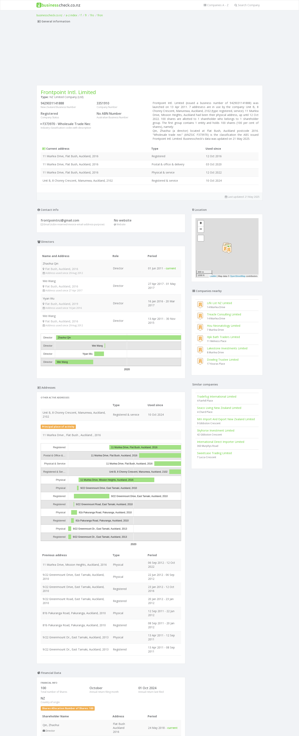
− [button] (200, 229)
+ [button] (200, 223)
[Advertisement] (150, 55)
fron (100, 15)
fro (92, 15)
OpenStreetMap (237, 276)
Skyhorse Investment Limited (215, 430)
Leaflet (213, 276)
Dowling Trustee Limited (222, 359)
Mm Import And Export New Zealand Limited (226, 419)
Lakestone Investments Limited (227, 348)
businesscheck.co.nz (49, 15)
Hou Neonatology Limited (223, 326)
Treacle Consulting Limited (224, 314)
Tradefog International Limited (216, 396)
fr (86, 15)
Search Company (247, 5)
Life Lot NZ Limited (219, 303)
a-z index (71, 15)
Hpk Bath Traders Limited (223, 337)
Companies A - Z (216, 5)
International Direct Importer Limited (220, 442)
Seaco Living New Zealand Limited (219, 408)
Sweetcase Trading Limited (214, 453)
